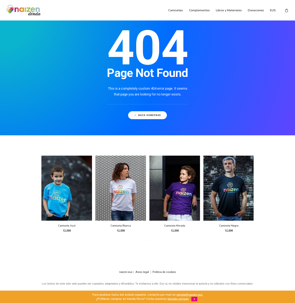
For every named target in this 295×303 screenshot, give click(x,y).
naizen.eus (125, 272)
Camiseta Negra (228, 225)
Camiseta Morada (174, 225)
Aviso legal (142, 272)
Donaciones (256, 10)
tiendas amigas (178, 299)
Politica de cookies (164, 272)
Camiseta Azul (66, 225)
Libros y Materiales (229, 10)
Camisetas (175, 10)
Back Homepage (147, 115)
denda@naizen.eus (189, 295)
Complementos (199, 10)
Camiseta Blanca (121, 225)
